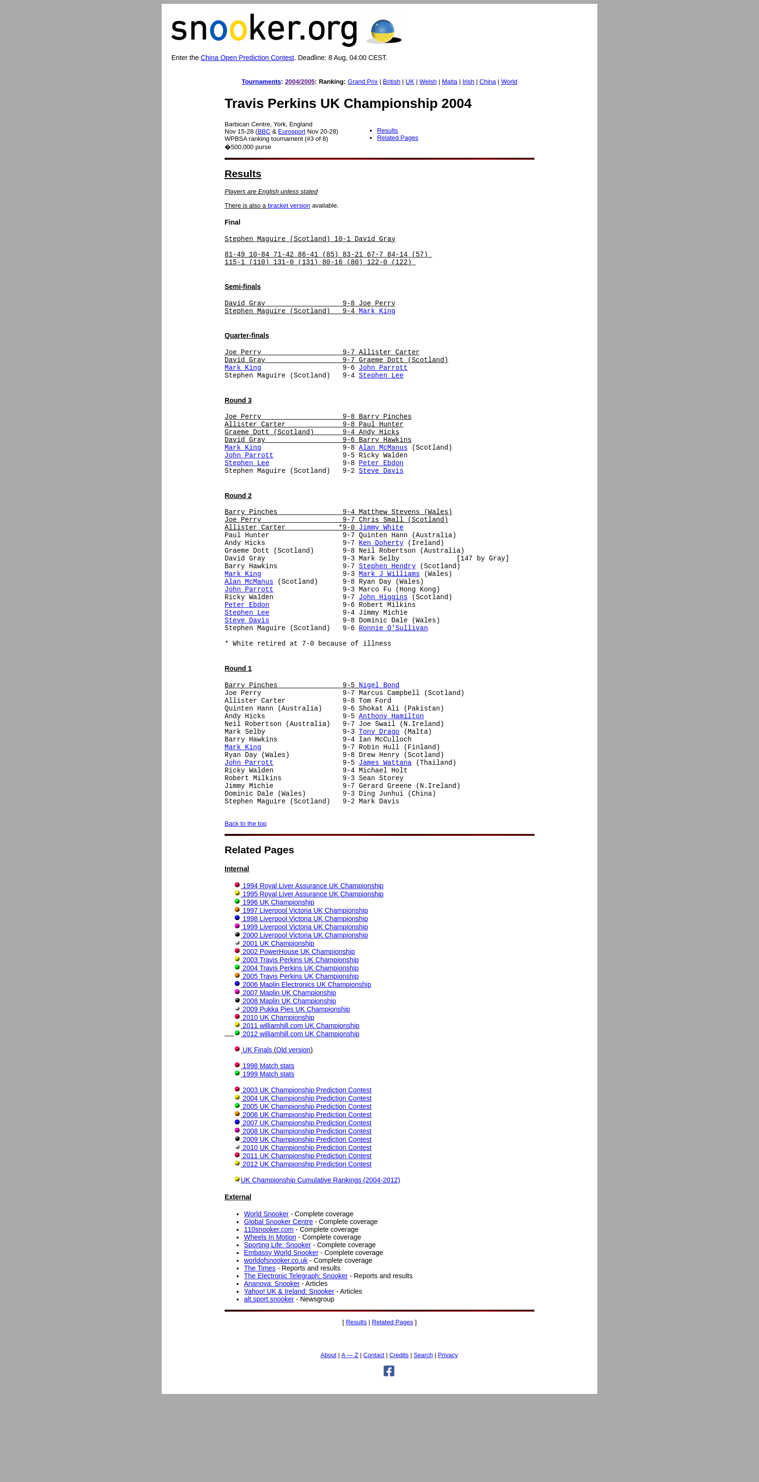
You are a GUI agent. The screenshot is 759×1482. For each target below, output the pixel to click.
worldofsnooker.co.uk (276, 1344)
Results (387, 130)
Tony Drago (379, 800)
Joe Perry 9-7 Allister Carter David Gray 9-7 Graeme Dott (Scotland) (336, 369)
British (391, 81)
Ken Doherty (381, 581)
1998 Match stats (268, 1150)
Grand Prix (363, 81)
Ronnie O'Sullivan (393, 682)
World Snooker (266, 1298)
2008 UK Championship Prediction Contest (307, 1215)
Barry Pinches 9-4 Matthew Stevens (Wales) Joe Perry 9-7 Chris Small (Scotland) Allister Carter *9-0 (338, 554)
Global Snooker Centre (278, 1306)
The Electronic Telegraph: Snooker (296, 1360)
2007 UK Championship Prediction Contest (307, 1207)
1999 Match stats (268, 1158)
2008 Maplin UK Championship (289, 1085)
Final (233, 222)
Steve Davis (381, 500)
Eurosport (291, 131)
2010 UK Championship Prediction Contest (307, 1232)
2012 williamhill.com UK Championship (301, 1118)
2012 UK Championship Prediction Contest (307, 1248)
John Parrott (383, 383)
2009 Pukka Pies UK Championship (296, 1093)
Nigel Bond (379, 745)
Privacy (448, 1439)
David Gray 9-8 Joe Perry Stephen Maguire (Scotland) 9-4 (310, 316)
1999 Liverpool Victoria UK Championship (305, 1011)
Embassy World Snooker (281, 1337)
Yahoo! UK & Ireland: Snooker (289, 1375)
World (509, 81)
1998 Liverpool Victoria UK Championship (305, 1003)
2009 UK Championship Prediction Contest (307, 1223)
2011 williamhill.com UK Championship (301, 1110)
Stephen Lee (381, 392)
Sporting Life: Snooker (277, 1329)
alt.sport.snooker (269, 1383)
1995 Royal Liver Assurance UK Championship (313, 978)
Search (423, 1439)
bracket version (289, 205)
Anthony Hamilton (391, 782)
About (328, 1439)
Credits (399, 1439)
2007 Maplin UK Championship (289, 1077)
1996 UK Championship (278, 986)
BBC (264, 131)
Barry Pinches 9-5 (292, 745)
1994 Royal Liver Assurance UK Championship (313, 970)
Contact (374, 1439)
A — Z (349, 1439)
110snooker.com (269, 1313)
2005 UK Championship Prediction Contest (307, 1191)
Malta (449, 81)
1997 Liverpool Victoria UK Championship (305, 994)
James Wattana (385, 837)
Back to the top (246, 907)
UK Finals (257, 1134)
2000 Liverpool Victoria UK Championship (305, 1019)
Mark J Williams (389, 618)
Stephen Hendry (387, 609)
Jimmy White (381, 563)
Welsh (428, 81)
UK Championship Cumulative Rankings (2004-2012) (320, 1264)
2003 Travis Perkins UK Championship (301, 1044)
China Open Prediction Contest (247, 57)
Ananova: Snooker (272, 1368)
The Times (259, 1352)
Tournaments (261, 81)
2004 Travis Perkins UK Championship (301, 1052)
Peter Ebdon (381, 491)
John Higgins (383, 645)
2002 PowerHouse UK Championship (299, 1036)
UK (410, 81)
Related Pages (397, 137)
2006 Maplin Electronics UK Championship (307, 1069)
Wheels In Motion (270, 1321)
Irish (468, 81)
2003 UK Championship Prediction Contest (307, 1174)
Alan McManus (383, 473)
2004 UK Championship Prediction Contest (307, 1182)
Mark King (377, 320)
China (488, 81)
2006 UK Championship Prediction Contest (307, 1199)
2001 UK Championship (278, 1027)
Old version (293, 1134)
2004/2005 (300, 81)
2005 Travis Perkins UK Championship (301, 1060)
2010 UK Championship (278, 1101)
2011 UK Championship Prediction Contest (307, 1240)
